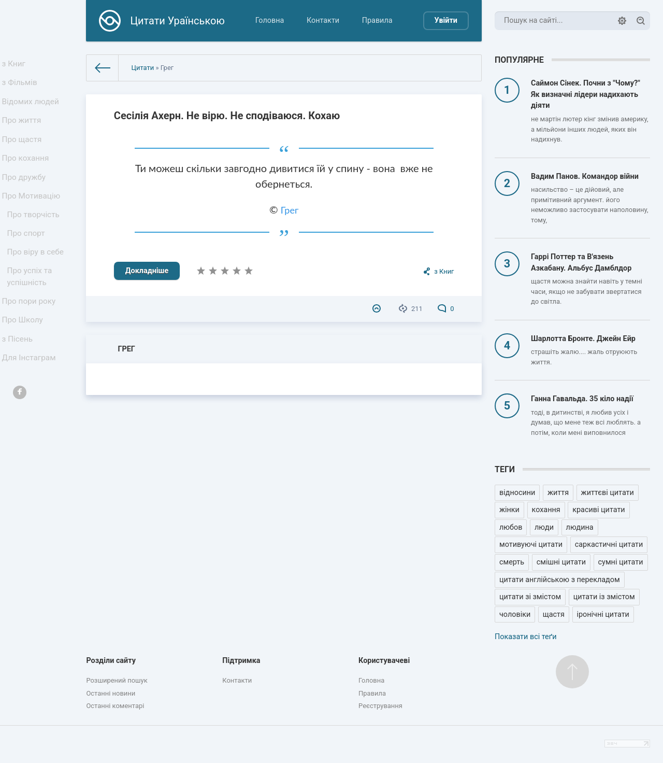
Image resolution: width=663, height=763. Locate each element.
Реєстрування (380, 706)
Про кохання (27, 172)
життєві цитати (607, 492)
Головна (269, 20)
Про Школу (24, 353)
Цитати (142, 68)
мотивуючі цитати (531, 544)
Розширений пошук (116, 680)
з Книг (16, 65)
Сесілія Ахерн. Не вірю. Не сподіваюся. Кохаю (227, 115)
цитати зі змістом (530, 596)
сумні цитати (620, 562)
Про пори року (30, 332)
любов (510, 527)
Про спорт (28, 257)
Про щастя (23, 151)
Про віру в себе (37, 278)
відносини (517, 492)
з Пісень (19, 375)
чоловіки (514, 614)
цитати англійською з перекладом (559, 579)
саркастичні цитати (609, 544)
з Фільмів (21, 86)
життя (558, 492)
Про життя (23, 129)
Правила (377, 20)
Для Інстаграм (30, 396)
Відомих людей (32, 108)
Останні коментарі (115, 706)
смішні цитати (561, 562)
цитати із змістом (604, 596)
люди (544, 527)
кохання (546, 509)
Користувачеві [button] (384, 660)
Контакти (323, 20)
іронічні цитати (603, 614)
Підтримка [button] (241, 660)
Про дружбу (25, 194)
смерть (511, 562)
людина (580, 527)
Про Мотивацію (32, 215)
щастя (554, 614)
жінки (509, 509)
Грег (290, 210)
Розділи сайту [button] (111, 660)
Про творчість (35, 237)
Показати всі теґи (525, 636)
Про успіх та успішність (31, 305)
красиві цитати (598, 509)
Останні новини (110, 693)
